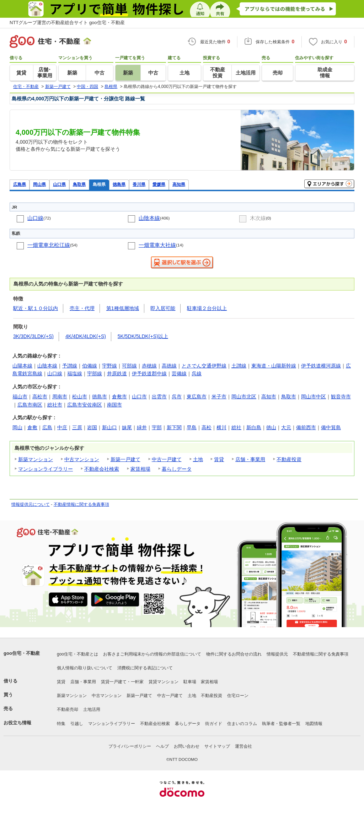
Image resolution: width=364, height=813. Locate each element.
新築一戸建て (125, 459)
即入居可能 (162, 308)
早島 (192, 427)
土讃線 (238, 366)
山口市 (139, 396)
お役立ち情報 (17, 722)
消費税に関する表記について (145, 667)
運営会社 (243, 746)
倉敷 (32, 427)
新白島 (253, 427)
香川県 (139, 184)
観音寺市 (341, 396)
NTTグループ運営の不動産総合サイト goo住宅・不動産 (67, 22)
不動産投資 (289, 459)
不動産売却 (67, 709)
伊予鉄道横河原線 (321, 366)
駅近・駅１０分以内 (35, 308)
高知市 (268, 396)
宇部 (157, 427)
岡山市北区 (243, 396)
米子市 (219, 396)
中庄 (62, 427)
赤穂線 (149, 366)
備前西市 (306, 427)
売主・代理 (82, 308)
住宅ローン (237, 695)
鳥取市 (288, 396)
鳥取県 (79, 184)
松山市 (79, 396)
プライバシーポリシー (129, 746)
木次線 (258, 218)
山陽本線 (22, 366)
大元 (286, 427)
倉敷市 (119, 396)
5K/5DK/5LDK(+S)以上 (143, 336)
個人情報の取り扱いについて (84, 667)
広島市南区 (29, 405)
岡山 (17, 427)
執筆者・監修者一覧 (281, 723)
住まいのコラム (242, 723)
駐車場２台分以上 (207, 308)
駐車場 (189, 681)
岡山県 (39, 184)
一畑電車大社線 (157, 245)
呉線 (197, 373)
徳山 (271, 427)
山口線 (35, 218)
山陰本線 (149, 218)
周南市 (59, 396)
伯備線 (89, 366)
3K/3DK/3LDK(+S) (33, 336)
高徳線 (169, 366)
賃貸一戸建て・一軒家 (122, 681)
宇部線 (94, 373)
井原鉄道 (117, 373)
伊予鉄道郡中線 (149, 373)
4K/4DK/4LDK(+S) (85, 336)
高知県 (178, 184)
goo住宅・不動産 (22, 653)
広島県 (19, 184)
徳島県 (119, 184)
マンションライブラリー (45, 469)
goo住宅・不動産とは (77, 654)
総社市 (54, 405)
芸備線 (179, 373)
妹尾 (127, 427)
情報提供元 (277, 654)
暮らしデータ (177, 469)
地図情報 (313, 723)
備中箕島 (331, 427)
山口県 (59, 184)
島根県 (99, 184)
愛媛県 (158, 184)
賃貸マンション (163, 681)
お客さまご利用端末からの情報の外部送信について (152, 654)
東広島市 (197, 396)
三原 (77, 427)
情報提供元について (30, 504)
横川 (221, 427)
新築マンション (35, 459)
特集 (61, 723)
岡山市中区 (313, 396)
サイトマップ (217, 746)
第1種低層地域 (122, 308)
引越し (76, 723)
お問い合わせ (186, 746)
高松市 (39, 396)
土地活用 (91, 709)
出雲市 (159, 396)
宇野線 (109, 366)
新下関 (174, 427)
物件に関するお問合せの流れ (234, 654)
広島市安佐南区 (84, 405)
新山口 (109, 427)
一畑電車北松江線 (48, 245)
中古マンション (81, 459)
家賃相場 (140, 469)
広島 (47, 427)
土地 (198, 459)
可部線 (129, 366)
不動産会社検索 (101, 469)
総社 (236, 427)
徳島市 (99, 396)
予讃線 (69, 366)
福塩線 (74, 373)
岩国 (92, 427)
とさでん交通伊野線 (204, 366)
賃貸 (219, 459)
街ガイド (213, 723)
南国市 (114, 405)
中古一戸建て (167, 459)
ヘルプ (162, 746)
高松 (207, 427)
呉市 (177, 396)
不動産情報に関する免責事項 (81, 504)
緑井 (142, 427)
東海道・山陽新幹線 (273, 366)
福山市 (19, 396)
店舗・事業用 (250, 459)
